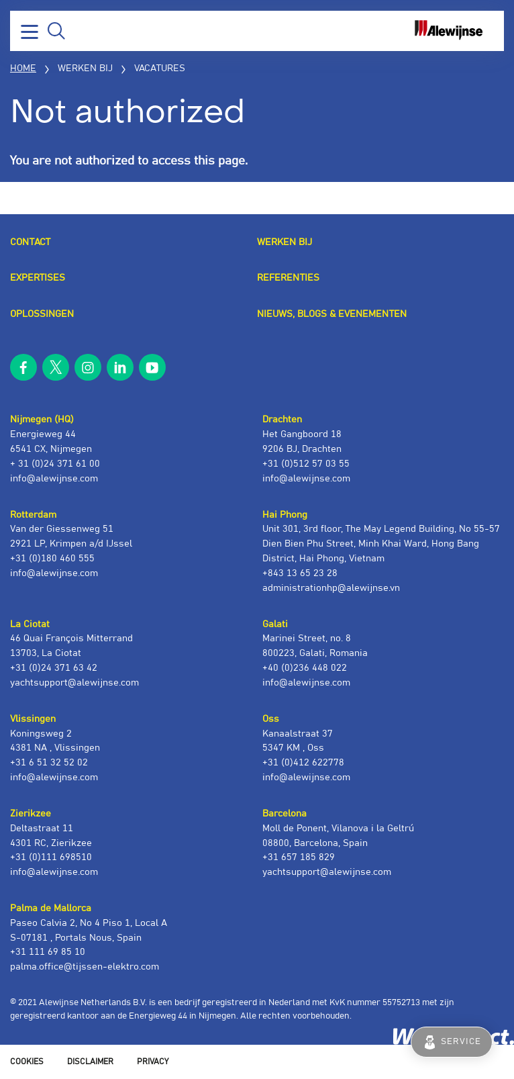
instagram (87, 367)
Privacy (152, 1062)
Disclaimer (90, 1062)
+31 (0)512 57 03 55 (306, 464)
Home (23, 68)
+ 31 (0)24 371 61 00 (55, 464)
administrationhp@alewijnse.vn (331, 588)
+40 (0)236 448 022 (304, 668)
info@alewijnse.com (54, 478)
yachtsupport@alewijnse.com (74, 683)
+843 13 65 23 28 (300, 573)
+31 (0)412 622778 (303, 762)
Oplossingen (42, 314)
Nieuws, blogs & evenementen (332, 314)
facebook (23, 367)
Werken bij (284, 242)
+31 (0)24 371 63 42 (53, 668)
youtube (152, 367)
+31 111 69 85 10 (47, 952)
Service (461, 1041)
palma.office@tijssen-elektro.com (84, 967)
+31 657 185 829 (298, 857)
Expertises (37, 278)
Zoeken (56, 31)
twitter (55, 367)
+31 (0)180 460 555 (52, 558)
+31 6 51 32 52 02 (49, 762)
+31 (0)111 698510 (51, 857)
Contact (30, 242)
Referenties (288, 278)
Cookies (27, 1062)
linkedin (120, 367)
